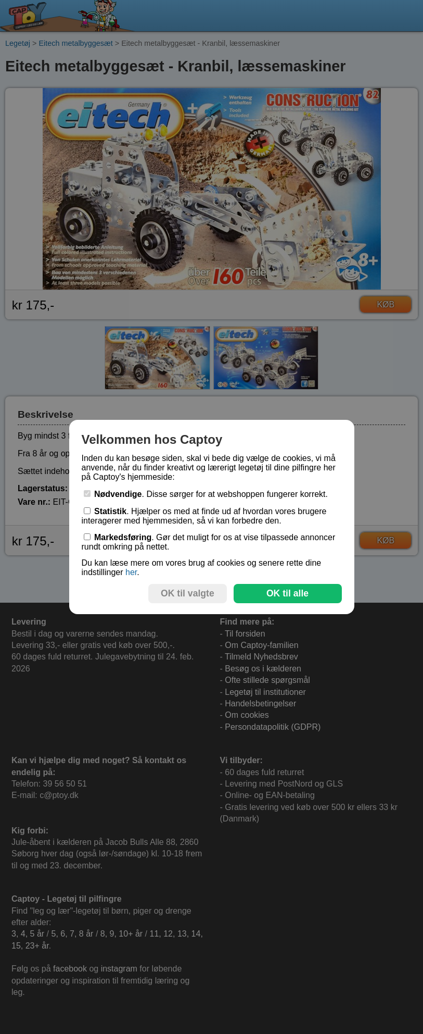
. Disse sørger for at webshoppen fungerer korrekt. (206, 494)
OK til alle (287, 593)
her (131, 572)
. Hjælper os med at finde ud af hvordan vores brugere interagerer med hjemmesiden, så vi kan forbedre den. (204, 516)
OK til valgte (187, 593)
